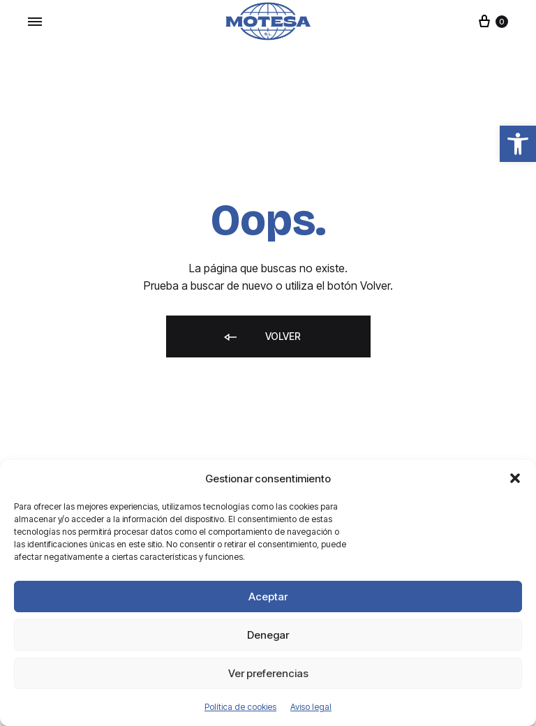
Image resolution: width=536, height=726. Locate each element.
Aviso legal (311, 707)
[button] (518, 144)
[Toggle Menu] (35, 21)
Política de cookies (240, 707)
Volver (261, 337)
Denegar (268, 635)
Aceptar (268, 596)
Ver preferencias (268, 673)
